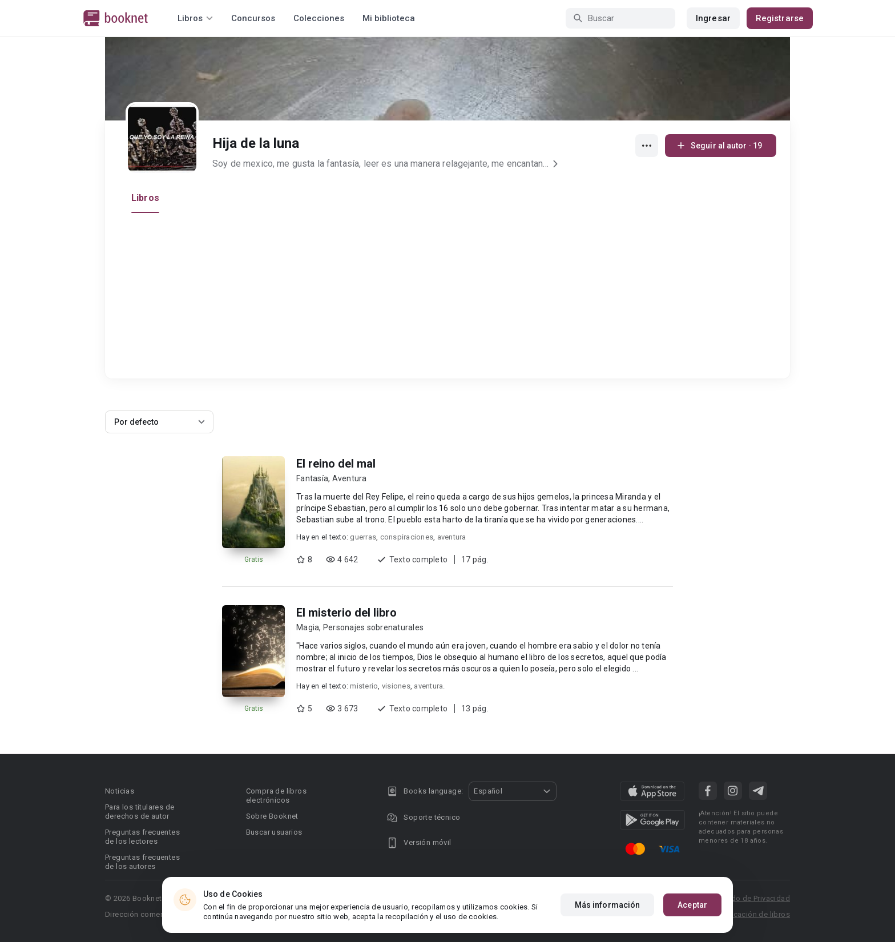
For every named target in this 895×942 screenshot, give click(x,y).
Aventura (349, 478)
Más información (607, 904)
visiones (396, 686)
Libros (145, 197)
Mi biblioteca (388, 18)
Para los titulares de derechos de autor (139, 811)
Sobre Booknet (272, 816)
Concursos (253, 18)
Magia (307, 627)
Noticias (119, 791)
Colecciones (318, 18)
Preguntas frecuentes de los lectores (142, 837)
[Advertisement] (451, 299)
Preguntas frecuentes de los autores (142, 862)
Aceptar (692, 904)
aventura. (429, 686)
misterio (364, 686)
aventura (451, 537)
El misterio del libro (346, 612)
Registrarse (780, 18)
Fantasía (312, 478)
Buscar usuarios (274, 832)
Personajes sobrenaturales (373, 627)
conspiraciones (407, 537)
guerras (363, 537)
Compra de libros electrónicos (276, 795)
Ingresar (713, 18)
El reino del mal (336, 463)
